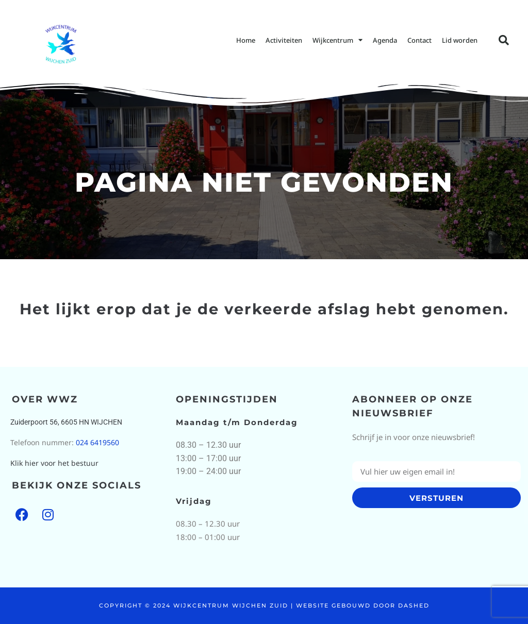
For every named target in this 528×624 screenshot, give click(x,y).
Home (245, 40)
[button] (503, 40)
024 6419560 (97, 442)
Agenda (385, 40)
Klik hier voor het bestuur (54, 463)
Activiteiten (284, 40)
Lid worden (459, 40)
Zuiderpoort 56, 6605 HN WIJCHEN (66, 422)
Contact (419, 40)
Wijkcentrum (337, 39)
